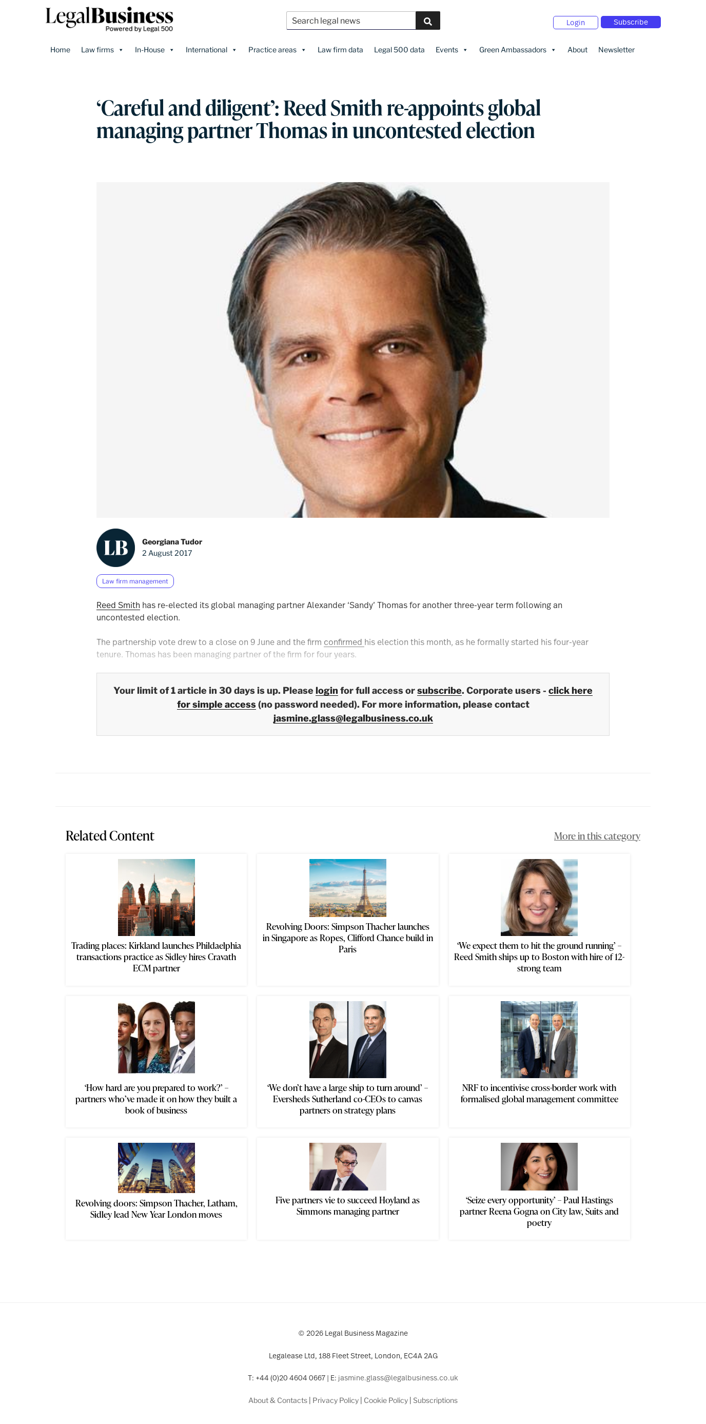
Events (452, 46)
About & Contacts (277, 1397)
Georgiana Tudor (172, 538)
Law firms (102, 46)
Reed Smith (118, 601)
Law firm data (340, 46)
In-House (155, 46)
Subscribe (631, 20)
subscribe (439, 687)
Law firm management (135, 578)
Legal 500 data (399, 46)
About (577, 46)
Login (575, 21)
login (327, 687)
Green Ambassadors (518, 46)
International (212, 46)
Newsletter (616, 46)
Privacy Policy (335, 1397)
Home (60, 46)
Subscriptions (435, 1397)
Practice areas (277, 46)
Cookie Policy (386, 1397)
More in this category (597, 832)
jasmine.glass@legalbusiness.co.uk (353, 715)
